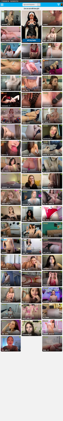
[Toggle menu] (2, 5)
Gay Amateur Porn (14, 1)
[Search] (39, 4)
